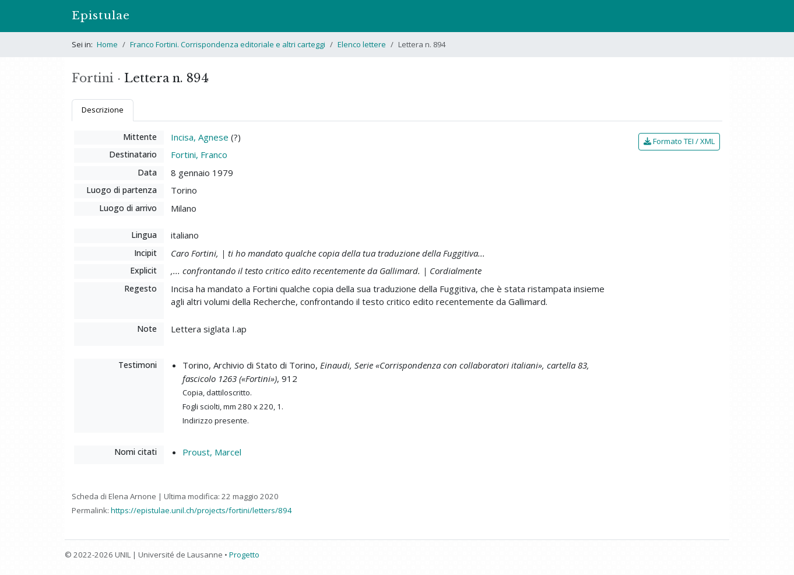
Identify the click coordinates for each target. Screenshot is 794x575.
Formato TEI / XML (679, 141)
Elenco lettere (362, 44)
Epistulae (101, 15)
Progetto (244, 554)
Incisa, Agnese (200, 137)
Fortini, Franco (199, 154)
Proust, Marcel (211, 452)
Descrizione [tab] (103, 109)
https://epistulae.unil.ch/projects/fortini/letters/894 (201, 510)
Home (107, 44)
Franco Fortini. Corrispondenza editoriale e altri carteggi (227, 44)
